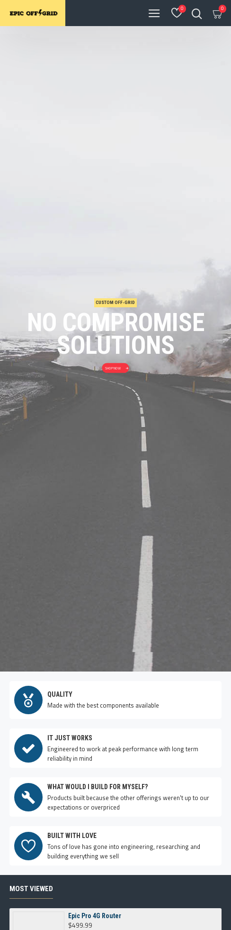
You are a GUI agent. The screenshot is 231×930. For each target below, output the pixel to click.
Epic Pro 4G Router (94, 817)
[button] (104, 875)
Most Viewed (31, 790)
